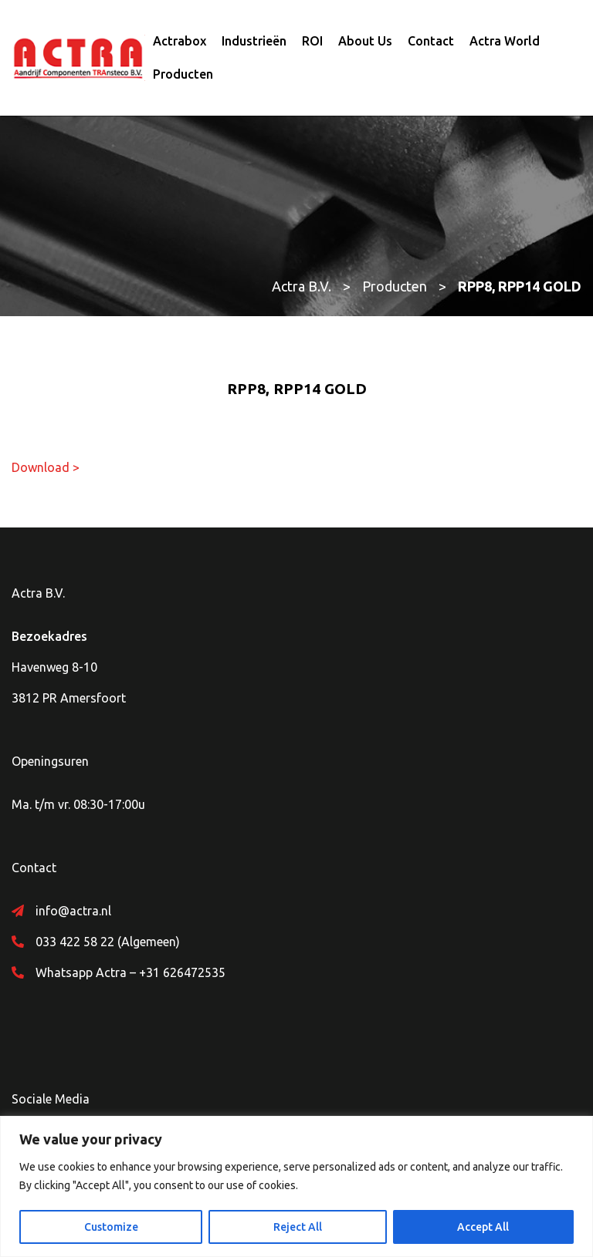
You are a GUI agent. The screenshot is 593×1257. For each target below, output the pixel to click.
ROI (312, 41)
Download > (46, 467)
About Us (365, 41)
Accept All (483, 1227)
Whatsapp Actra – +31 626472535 (130, 972)
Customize (111, 1227)
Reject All (297, 1227)
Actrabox (179, 41)
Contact (431, 41)
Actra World (504, 41)
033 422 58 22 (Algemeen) (108, 942)
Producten (183, 74)
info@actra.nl (73, 911)
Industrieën (254, 41)
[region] (296, 1186)
